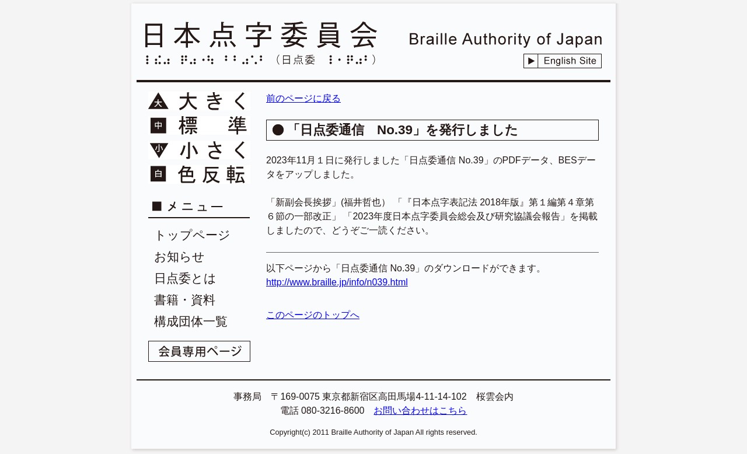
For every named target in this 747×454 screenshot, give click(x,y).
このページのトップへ (312, 315)
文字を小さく (199, 150)
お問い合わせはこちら (420, 410)
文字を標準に (199, 125)
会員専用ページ (199, 351)
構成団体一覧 (191, 321)
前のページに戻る (303, 98)
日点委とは (185, 278)
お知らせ (179, 256)
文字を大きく (199, 101)
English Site (562, 61)
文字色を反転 (199, 174)
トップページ (192, 235)
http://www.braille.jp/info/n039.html (337, 282)
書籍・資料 (184, 299)
